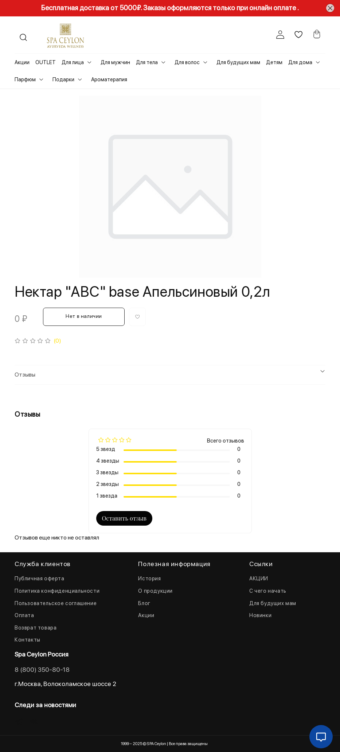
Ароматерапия (109, 79)
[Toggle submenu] (89, 62)
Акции (22, 62)
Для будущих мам (238, 62)
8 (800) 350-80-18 (42, 669)
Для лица (73, 62)
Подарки (63, 79)
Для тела (147, 62)
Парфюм (25, 79)
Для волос (187, 62)
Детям (274, 62)
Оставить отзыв (124, 518)
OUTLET (45, 62)
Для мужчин (115, 62)
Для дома (300, 62)
